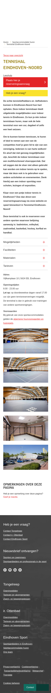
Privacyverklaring (11, 667)
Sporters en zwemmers (14, 557)
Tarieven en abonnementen (16, 595)
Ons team (8, 652)
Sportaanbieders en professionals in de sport (25, 561)
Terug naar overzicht (13, 55)
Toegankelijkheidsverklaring (17, 671)
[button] (25, 353)
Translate (7, 675)
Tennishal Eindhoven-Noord (18, 44)
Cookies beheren (11, 683)
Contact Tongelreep (12, 531)
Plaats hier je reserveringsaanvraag (18, 82)
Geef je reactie (10, 497)
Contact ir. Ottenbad (13, 535)
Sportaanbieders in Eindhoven (17, 644)
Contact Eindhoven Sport (15, 539)
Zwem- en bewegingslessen (16, 599)
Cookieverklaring (30, 667)
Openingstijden (10, 591)
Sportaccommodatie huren (23, 42)
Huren (5, 42)
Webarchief (37, 671)
